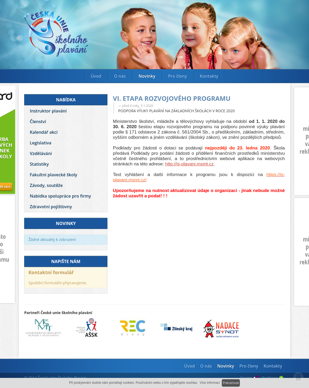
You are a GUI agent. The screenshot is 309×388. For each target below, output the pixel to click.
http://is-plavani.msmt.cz (189, 163)
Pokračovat (231, 383)
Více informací (210, 383)
